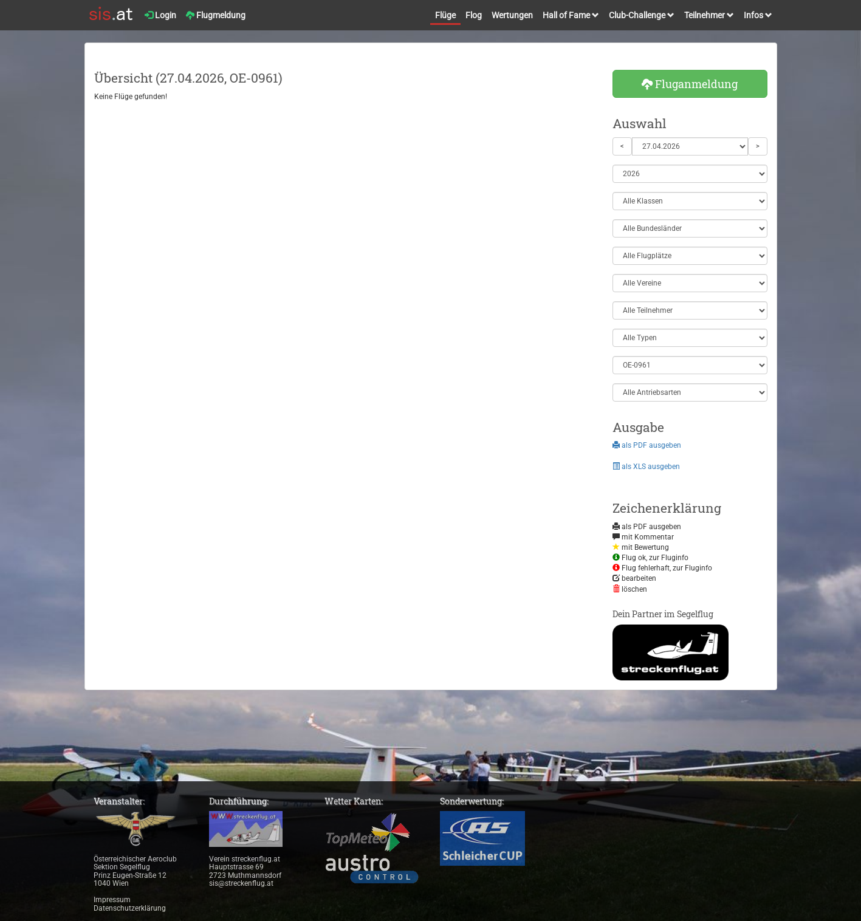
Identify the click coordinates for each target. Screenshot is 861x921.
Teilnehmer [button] (709, 15)
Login (160, 15)
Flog (473, 15)
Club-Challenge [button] (641, 15)
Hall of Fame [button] (571, 15)
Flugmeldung (215, 15)
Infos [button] (758, 15)
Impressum (112, 899)
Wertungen (512, 15)
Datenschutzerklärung (130, 908)
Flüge (445, 15)
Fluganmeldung (690, 84)
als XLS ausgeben (646, 466)
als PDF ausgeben (646, 445)
